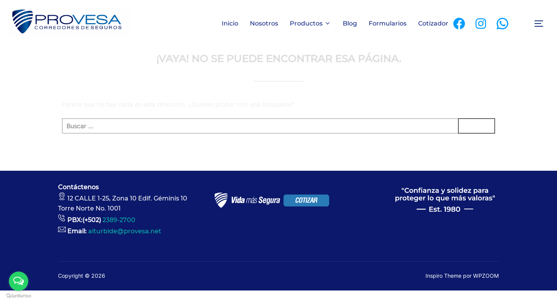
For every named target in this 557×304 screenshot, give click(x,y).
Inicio (230, 23)
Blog (350, 23)
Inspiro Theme (443, 289)
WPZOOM (486, 289)
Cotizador (433, 23)
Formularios (388, 23)
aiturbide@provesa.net (124, 245)
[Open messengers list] (18, 281)
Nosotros (264, 23)
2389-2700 (119, 233)
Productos (310, 23)
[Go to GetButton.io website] (18, 296)
